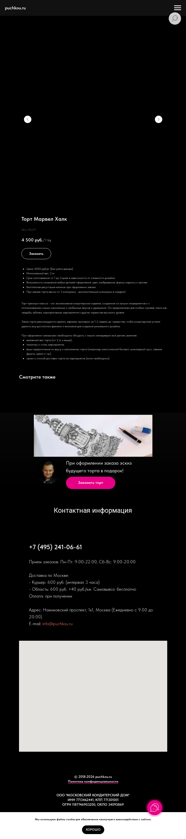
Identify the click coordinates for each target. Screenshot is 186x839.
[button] (90, 483)
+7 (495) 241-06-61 (55, 547)
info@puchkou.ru (57, 623)
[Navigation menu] (177, 7)
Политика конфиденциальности (93, 781)
